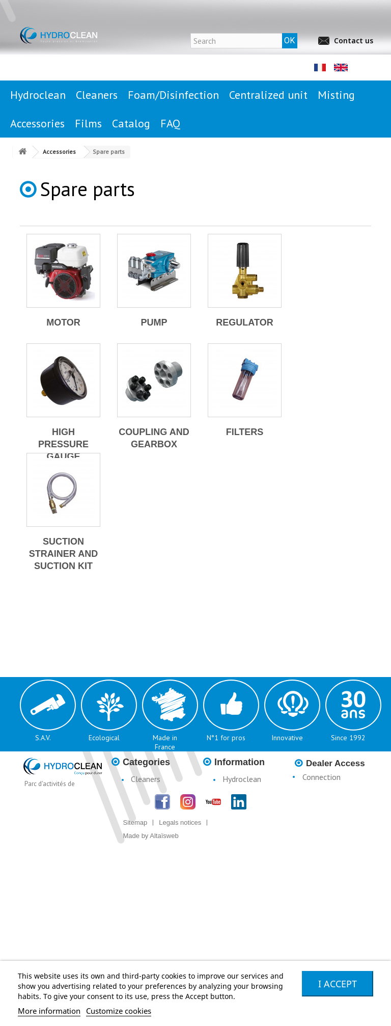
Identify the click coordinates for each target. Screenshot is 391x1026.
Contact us (353, 40)
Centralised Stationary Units (149, 822)
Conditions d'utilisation (235, 827)
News (232, 793)
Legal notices (245, 807)
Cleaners (145, 779)
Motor (63, 322)
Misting (143, 841)
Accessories (150, 855)
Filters (245, 432)
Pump (154, 322)
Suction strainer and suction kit (63, 553)
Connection (321, 776)
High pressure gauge (63, 444)
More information (49, 1011)
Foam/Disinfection (154, 802)
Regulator (244, 322)
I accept (337, 984)
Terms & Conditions (232, 851)
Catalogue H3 (246, 871)
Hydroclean (241, 779)
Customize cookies (118, 1011)
